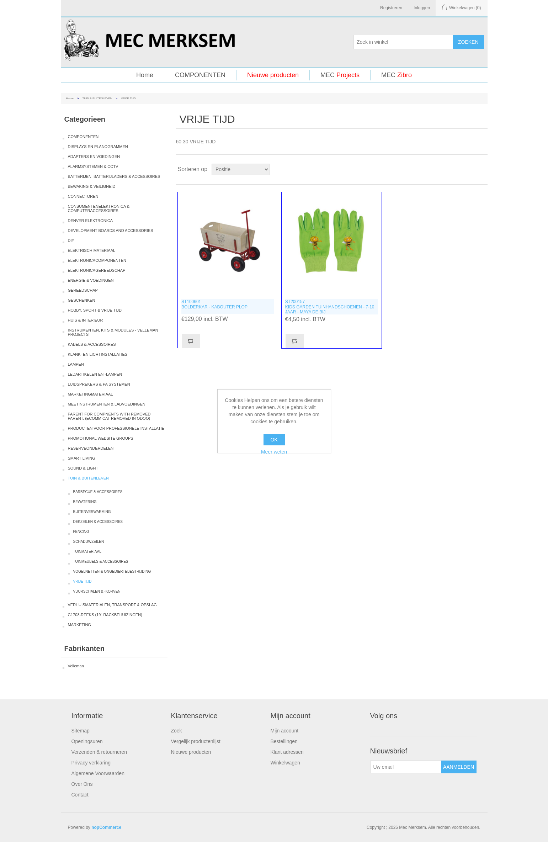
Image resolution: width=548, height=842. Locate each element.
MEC (340, 75)
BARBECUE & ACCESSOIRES (98, 492)
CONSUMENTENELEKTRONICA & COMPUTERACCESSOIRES (99, 208)
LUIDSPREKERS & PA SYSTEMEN (99, 384)
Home (144, 75)
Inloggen (422, 7)
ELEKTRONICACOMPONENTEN (97, 260)
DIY (71, 240)
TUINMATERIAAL (87, 552)
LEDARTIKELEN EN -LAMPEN (95, 374)
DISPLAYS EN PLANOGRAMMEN (98, 146)
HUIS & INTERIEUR (85, 320)
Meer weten (274, 452)
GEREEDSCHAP (83, 290)
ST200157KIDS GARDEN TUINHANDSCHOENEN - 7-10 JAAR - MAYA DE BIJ (329, 306)
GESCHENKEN (81, 300)
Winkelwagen (285, 763)
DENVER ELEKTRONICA (90, 220)
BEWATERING (85, 502)
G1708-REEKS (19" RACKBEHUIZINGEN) (105, 615)
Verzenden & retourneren (99, 752)
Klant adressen (287, 752)
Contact (80, 795)
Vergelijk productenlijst (195, 741)
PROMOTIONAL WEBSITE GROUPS (100, 438)
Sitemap (80, 731)
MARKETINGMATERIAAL (90, 394)
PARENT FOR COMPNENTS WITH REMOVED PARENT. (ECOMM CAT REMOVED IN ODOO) (109, 416)
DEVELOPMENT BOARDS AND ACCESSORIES (110, 230)
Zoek (176, 731)
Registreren (391, 7)
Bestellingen (284, 741)
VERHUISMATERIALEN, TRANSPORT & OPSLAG (112, 605)
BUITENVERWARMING (92, 512)
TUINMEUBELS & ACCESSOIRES (100, 561)
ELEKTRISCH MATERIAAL (92, 250)
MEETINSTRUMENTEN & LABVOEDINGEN (106, 404)
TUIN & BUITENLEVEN (97, 98)
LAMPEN (76, 364)
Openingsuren (87, 741)
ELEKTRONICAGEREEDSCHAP (97, 270)
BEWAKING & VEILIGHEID (92, 186)
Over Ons (82, 784)
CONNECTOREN (83, 196)
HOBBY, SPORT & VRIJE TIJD (95, 310)
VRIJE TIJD (82, 581)
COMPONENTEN (200, 75)
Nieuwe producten (273, 75)
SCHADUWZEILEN (88, 542)
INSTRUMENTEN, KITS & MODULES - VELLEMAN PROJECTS (113, 332)
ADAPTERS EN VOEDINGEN (94, 156)
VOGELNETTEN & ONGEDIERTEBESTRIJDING (112, 571)
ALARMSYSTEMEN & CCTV (93, 166)
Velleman (76, 666)
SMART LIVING (81, 458)
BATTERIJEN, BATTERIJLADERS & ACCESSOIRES (114, 176)
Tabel (468, 169)
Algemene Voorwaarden (97, 773)
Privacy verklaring (91, 763)
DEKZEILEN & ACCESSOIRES (98, 522)
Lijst (481, 169)
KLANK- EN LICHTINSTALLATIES (98, 354)
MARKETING (79, 625)
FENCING (81, 532)
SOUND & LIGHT (83, 468)
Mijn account (285, 731)
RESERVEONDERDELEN (91, 448)
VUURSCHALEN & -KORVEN (97, 591)
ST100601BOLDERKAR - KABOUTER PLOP (214, 304)
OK (273, 440)
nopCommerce (106, 827)
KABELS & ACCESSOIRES (92, 344)
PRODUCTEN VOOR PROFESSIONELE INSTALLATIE (116, 428)
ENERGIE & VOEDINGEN (91, 280)
